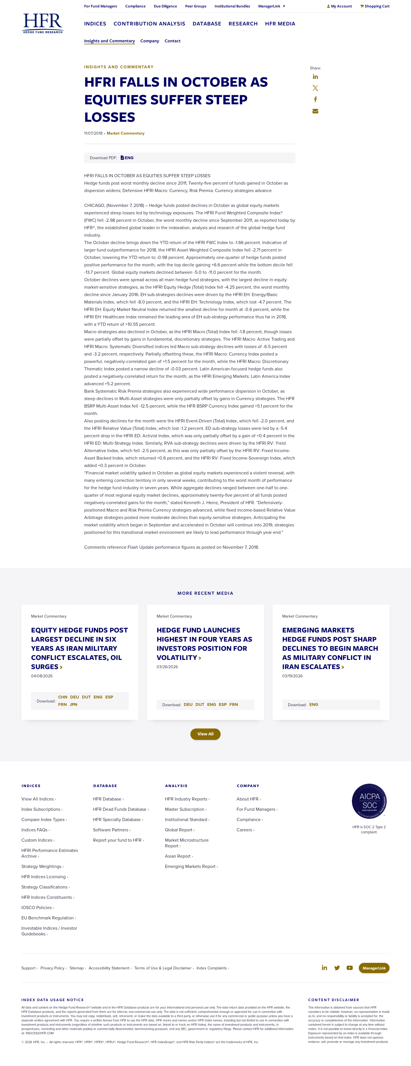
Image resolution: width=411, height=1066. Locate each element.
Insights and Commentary (119, 67)
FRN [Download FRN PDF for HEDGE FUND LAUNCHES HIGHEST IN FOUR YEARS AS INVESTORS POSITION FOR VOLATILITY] (234, 705)
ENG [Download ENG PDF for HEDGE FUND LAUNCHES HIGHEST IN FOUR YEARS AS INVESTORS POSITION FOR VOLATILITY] (211, 705)
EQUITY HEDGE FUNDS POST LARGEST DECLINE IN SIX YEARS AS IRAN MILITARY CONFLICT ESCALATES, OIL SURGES (79, 648)
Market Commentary (125, 133)
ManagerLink (376, 968)
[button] (315, 77)
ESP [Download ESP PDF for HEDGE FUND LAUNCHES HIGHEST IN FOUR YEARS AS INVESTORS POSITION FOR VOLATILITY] (223, 705)
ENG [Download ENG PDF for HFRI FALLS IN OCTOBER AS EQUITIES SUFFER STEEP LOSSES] (127, 158)
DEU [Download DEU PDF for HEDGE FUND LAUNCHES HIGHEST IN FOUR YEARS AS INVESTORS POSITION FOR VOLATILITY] (188, 705)
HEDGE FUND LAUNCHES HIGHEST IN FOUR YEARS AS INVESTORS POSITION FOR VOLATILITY (205, 643)
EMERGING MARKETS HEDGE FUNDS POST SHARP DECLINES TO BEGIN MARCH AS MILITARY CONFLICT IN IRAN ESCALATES (330, 648)
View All (205, 734)
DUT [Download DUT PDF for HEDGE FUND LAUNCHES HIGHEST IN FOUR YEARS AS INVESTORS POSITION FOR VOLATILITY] (200, 705)
